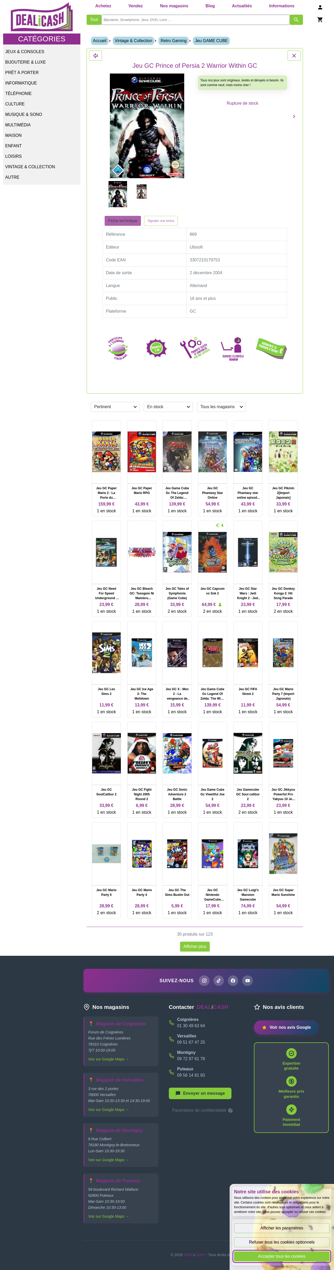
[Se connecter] (320, 7)
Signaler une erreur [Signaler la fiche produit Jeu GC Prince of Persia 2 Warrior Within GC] (160, 221)
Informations (281, 6)
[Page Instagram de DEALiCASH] (203, 980)
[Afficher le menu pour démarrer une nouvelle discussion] (200, 1093)
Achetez (103, 6)
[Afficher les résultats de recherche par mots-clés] (296, 20)
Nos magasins (174, 6)
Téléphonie (18, 93)
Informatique (21, 83)
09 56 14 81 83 (191, 1075)
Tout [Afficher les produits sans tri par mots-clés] (94, 19)
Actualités (242, 6)
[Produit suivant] (294, 116)
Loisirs (13, 156)
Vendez (135, 6)
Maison (13, 135)
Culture (15, 104)
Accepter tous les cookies (281, 1256)
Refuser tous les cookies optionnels (282, 1242)
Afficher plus (194, 946)
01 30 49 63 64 (191, 1026)
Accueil (99, 40)
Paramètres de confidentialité (203, 1111)
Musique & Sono (23, 114)
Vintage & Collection (30, 167)
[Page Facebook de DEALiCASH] (233, 980)
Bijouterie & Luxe (25, 62)
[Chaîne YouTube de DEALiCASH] (248, 980)
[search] (195, 20)
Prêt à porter (22, 72)
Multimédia (18, 125)
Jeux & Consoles (24, 51)
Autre (12, 177)
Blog (210, 6)
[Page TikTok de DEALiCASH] (218, 980)
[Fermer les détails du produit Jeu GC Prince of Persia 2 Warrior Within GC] (95, 55)
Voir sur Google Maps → (108, 1060)
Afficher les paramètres (281, 1228)
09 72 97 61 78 (191, 1059)
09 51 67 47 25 (191, 1042)
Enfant (13, 146)
